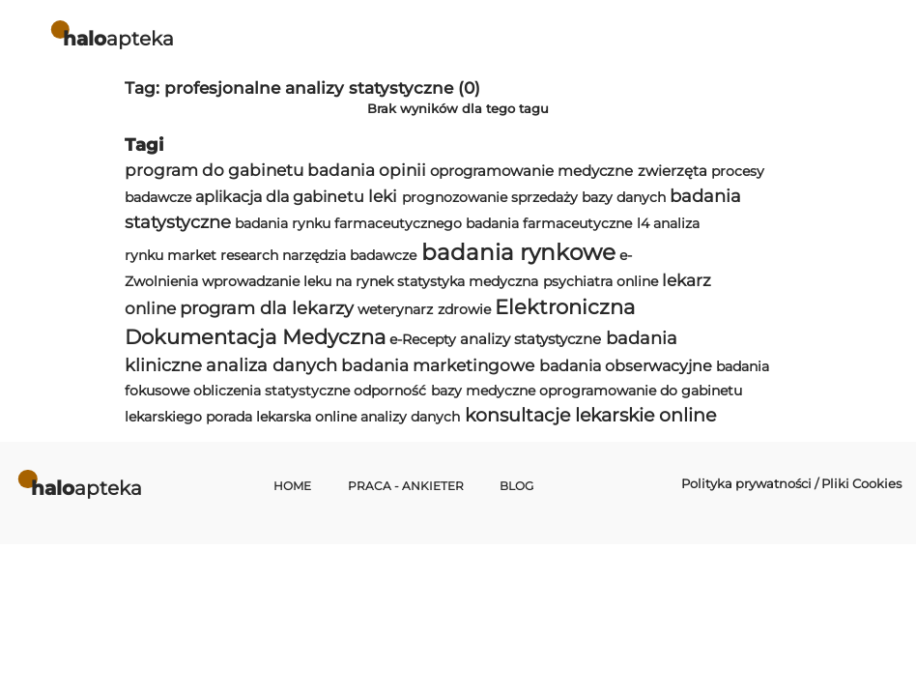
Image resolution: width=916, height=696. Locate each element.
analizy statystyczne (530, 339)
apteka (118, 38)
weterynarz (395, 309)
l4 (643, 223)
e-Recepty (422, 339)
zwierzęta (672, 170)
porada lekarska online (281, 416)
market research (222, 255)
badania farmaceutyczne (549, 223)
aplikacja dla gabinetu (279, 197)
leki (382, 196)
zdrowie (464, 309)
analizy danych (410, 416)
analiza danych (271, 365)
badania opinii (366, 170)
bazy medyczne (483, 390)
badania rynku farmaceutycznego (348, 223)
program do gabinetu (214, 170)
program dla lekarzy (267, 308)
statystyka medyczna (467, 281)
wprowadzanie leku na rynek (297, 281)
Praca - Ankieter (406, 486)
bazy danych (624, 197)
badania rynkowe (518, 252)
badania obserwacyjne (625, 366)
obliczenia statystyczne (271, 390)
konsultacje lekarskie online (590, 415)
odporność (390, 390)
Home (292, 486)
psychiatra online (600, 281)
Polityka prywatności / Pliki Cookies (791, 483)
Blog (516, 486)
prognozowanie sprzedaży (490, 197)
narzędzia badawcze (349, 255)
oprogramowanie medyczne (531, 170)
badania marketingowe (437, 365)
